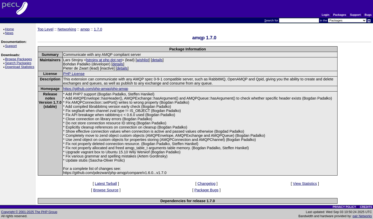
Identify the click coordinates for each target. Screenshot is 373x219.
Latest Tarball (106, 184)
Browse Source (106, 190)
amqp (85, 29)
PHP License (74, 74)
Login (325, 14)
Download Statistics (20, 67)
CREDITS (366, 206)
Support (355, 14)
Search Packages (18, 63)
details (157, 60)
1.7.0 (98, 29)
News (9, 33)
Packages (339, 14)
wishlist (143, 60)
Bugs (368, 14)
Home (10, 29)
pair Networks (362, 216)
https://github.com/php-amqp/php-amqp (95, 89)
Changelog (206, 184)
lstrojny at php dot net (104, 60)
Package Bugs (207, 190)
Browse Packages (19, 59)
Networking (67, 29)
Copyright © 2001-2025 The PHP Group (29, 212)
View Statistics (305, 184)
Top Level (46, 29)
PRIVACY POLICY (344, 206)
